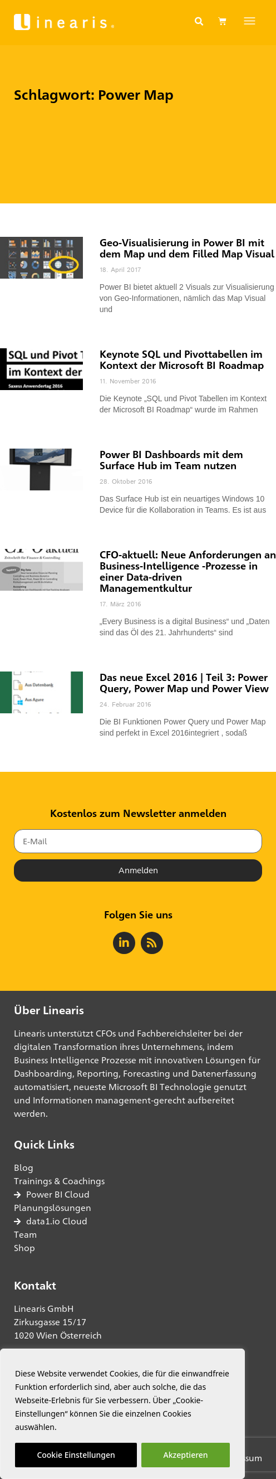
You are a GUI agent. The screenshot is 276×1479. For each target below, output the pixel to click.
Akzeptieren (186, 1454)
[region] (122, 1414)
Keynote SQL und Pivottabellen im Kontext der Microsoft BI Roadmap (182, 359)
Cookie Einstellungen (76, 1454)
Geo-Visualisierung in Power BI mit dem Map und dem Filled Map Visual (187, 248)
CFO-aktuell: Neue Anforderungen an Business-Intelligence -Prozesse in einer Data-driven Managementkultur (188, 571)
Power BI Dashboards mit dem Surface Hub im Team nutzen (171, 459)
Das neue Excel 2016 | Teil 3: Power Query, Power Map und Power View (184, 682)
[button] (199, 22)
